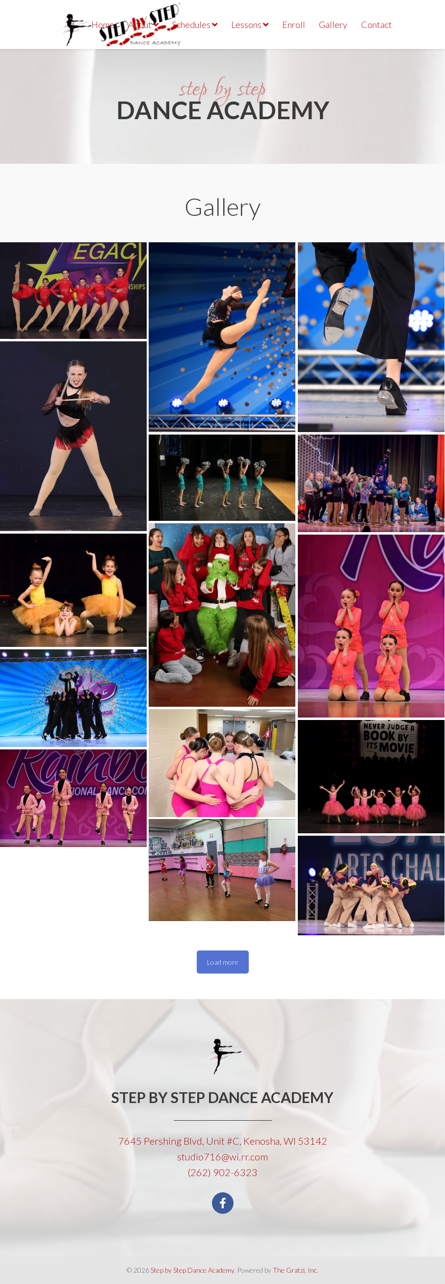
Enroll (293, 24)
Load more (222, 962)
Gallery (333, 24)
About (143, 24)
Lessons (249, 24)
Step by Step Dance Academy (192, 1270)
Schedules (194, 24)
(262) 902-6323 (222, 1172)
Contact (376, 24)
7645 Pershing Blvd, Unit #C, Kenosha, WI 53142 (222, 1141)
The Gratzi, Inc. (295, 1270)
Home (102, 24)
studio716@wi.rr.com (222, 1156)
